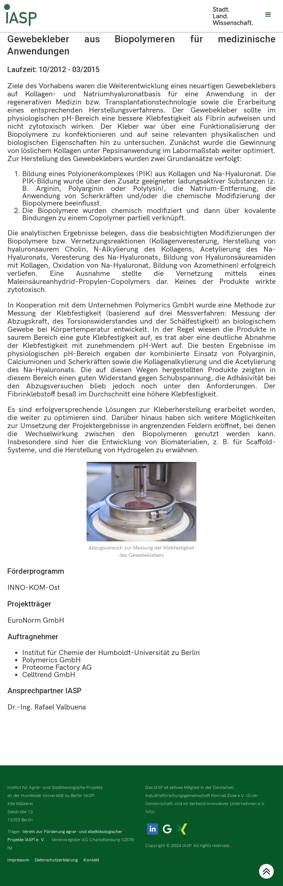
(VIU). (150, 812)
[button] (268, 15)
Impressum (18, 860)
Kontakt (91, 860)
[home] (20, 15)
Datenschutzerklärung (56, 860)
